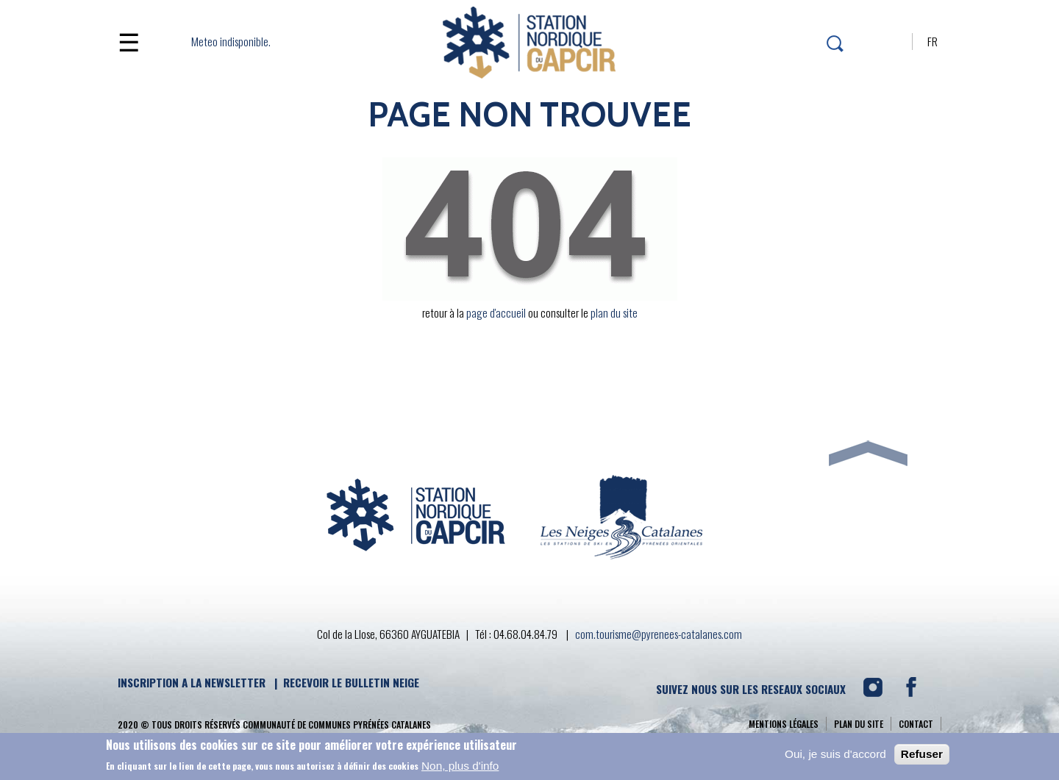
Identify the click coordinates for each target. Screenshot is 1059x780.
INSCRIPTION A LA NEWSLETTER (191, 682)
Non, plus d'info (460, 768)
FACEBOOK (916, 692)
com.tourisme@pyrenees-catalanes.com (658, 634)
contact (916, 724)
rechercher (833, 44)
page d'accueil (496, 312)
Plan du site (858, 724)
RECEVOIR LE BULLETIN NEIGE (351, 682)
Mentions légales (784, 724)
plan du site (614, 312)
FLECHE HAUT (868, 416)
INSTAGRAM (877, 692)
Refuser (922, 756)
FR (932, 41)
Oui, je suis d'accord (835, 756)
